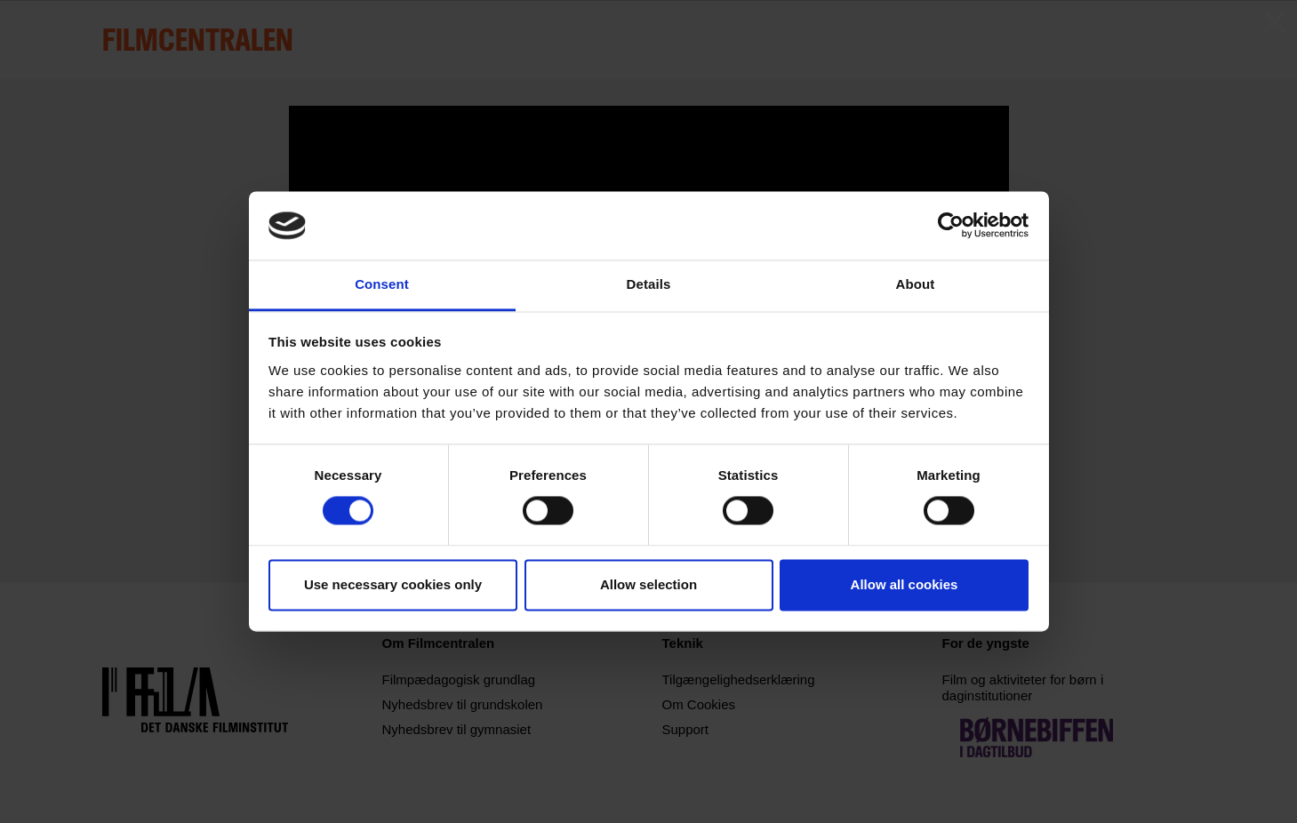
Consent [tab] (382, 284)
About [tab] (915, 284)
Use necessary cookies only (393, 584)
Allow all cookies (904, 584)
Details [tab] (649, 284)
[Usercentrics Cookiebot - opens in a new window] (951, 225)
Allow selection (648, 584)
